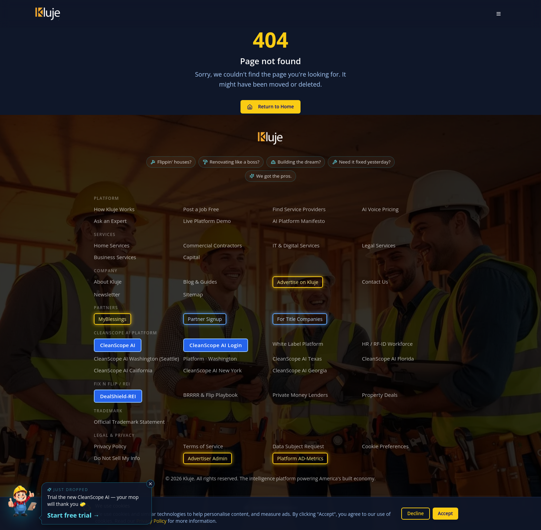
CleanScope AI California (123, 369)
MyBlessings (113, 318)
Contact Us (375, 279)
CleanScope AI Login (215, 344)
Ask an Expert (110, 219)
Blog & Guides (200, 279)
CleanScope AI (117, 344)
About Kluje (108, 279)
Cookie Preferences (385, 445)
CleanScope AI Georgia (300, 369)
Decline (413, 513)
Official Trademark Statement (129, 421)
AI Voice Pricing (380, 207)
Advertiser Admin (209, 458)
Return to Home (270, 105)
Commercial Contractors (212, 243)
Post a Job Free (201, 207)
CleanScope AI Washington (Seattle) (136, 357)
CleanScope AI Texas (297, 357)
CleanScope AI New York (212, 369)
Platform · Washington (210, 357)
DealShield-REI (118, 395)
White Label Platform (298, 343)
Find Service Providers (299, 207)
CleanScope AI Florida (388, 357)
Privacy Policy (110, 445)
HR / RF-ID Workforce (387, 343)
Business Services (115, 255)
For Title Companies (301, 318)
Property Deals (379, 394)
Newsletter (107, 293)
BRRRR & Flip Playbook (210, 394)
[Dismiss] (150, 484)
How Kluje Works (114, 207)
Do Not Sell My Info (117, 457)
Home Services (111, 243)
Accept (445, 513)
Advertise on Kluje (299, 280)
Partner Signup (206, 318)
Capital (191, 255)
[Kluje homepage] (270, 136)
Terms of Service (203, 445)
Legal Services (378, 243)
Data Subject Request (298, 445)
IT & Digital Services (296, 243)
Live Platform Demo (207, 219)
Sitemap (193, 293)
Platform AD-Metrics (301, 458)
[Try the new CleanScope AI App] (22, 507)
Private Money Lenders (300, 394)
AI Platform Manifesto (299, 219)
